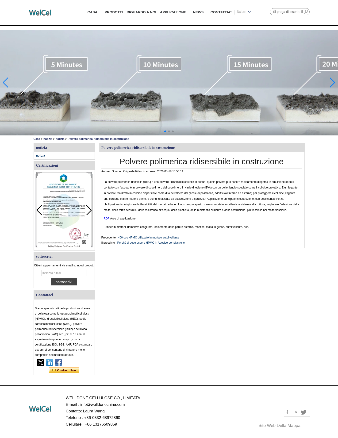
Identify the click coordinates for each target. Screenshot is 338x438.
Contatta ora (64, 370)
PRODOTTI (114, 12)
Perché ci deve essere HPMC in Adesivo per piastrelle (151, 242)
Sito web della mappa (279, 425)
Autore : (106, 171)
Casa (37, 139)
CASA (93, 12)
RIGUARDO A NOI (141, 12)
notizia (47, 139)
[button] (165, 131)
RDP (107, 218)
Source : (117, 171)
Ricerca (306, 11)
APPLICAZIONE (173, 12)
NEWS (198, 12)
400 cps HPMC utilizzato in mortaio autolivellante (148, 237)
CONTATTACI (222, 12)
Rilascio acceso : (146, 171)
